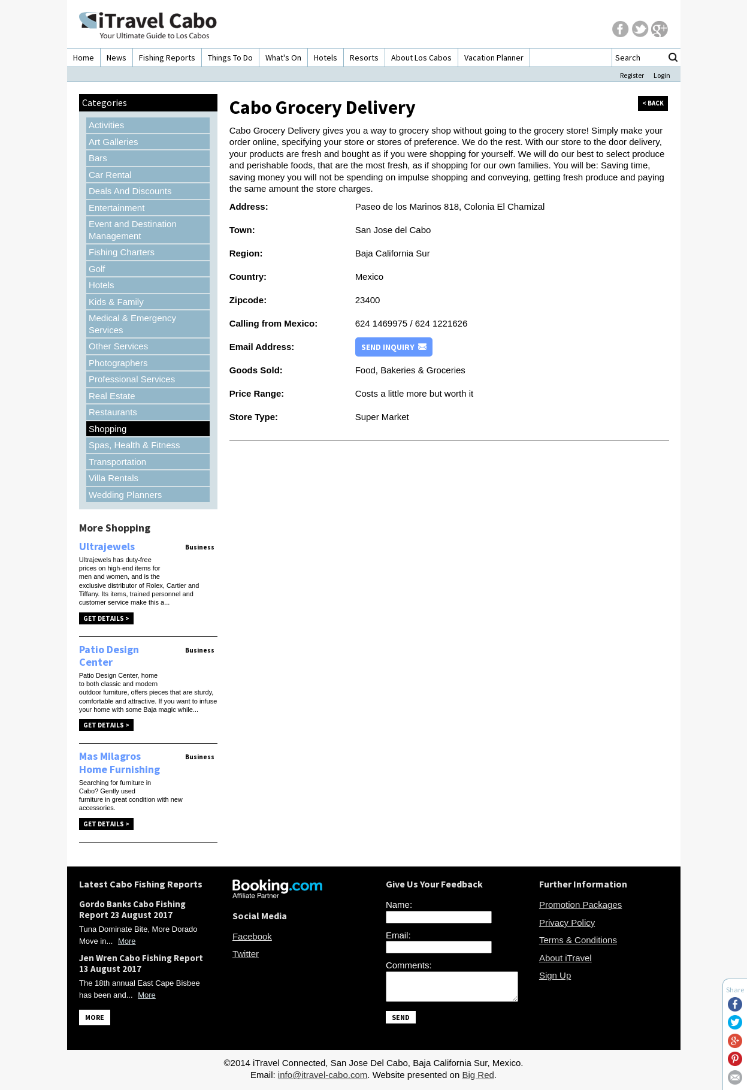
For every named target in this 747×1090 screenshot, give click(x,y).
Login (662, 75)
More (127, 941)
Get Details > (106, 618)
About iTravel (565, 958)
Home (83, 57)
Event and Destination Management (133, 230)
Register (632, 75)
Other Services (118, 346)
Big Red (478, 1078)
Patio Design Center (109, 655)
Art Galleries (113, 142)
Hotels (325, 57)
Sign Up (555, 975)
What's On (283, 57)
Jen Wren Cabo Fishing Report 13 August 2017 (141, 963)
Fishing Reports (167, 57)
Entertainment (116, 208)
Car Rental (110, 175)
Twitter (245, 954)
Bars (98, 158)
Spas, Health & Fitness (134, 445)
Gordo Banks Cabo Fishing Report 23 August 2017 (132, 909)
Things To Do (230, 57)
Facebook (252, 936)
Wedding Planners (125, 495)
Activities (106, 125)
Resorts (364, 57)
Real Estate (112, 396)
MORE (94, 1017)
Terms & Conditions (578, 940)
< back (653, 103)
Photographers (118, 363)
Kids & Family (116, 302)
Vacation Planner (494, 57)
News (116, 57)
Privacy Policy (567, 922)
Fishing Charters (122, 252)
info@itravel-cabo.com (322, 1078)
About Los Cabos (421, 57)
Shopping (107, 429)
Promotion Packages (580, 904)
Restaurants (113, 412)
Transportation (117, 462)
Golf (97, 269)
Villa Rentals (113, 478)
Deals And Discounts (130, 191)
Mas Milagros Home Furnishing (119, 762)
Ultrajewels (107, 546)
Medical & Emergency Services (132, 324)
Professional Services (132, 379)
